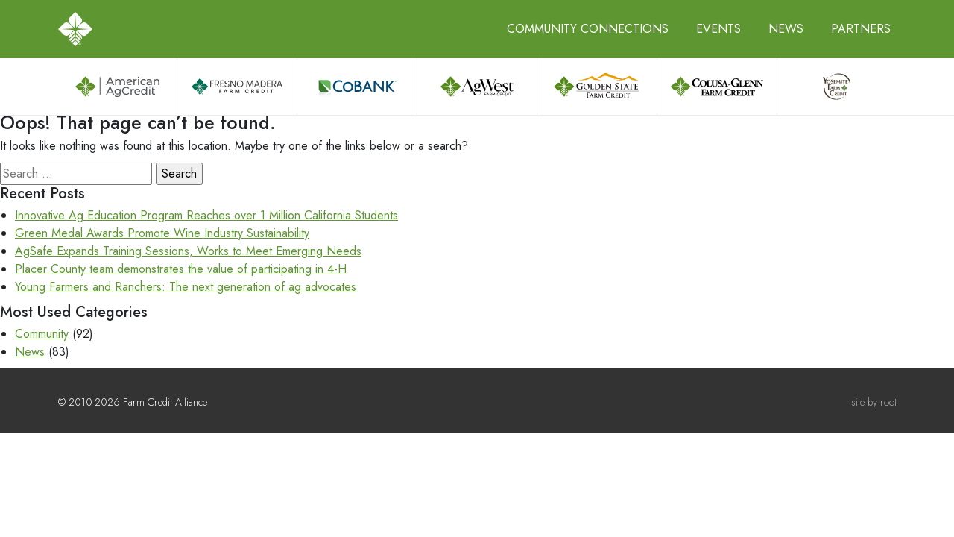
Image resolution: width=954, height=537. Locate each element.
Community (42, 333)
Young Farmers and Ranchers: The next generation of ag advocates (185, 286)
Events (718, 28)
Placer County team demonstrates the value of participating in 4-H (181, 268)
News (785, 28)
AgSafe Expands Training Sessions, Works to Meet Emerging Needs (188, 251)
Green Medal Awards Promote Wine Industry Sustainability (162, 233)
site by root (874, 402)
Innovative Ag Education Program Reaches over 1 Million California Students (206, 215)
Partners (861, 28)
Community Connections (588, 28)
